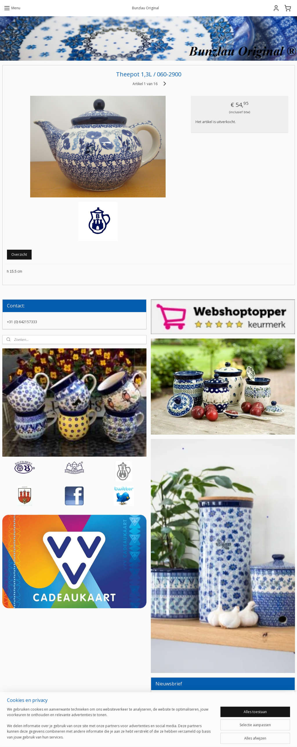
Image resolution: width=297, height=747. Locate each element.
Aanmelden (169, 711)
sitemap (128, 736)
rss (141, 736)
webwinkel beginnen (163, 736)
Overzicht (19, 254)
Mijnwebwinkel (213, 736)
